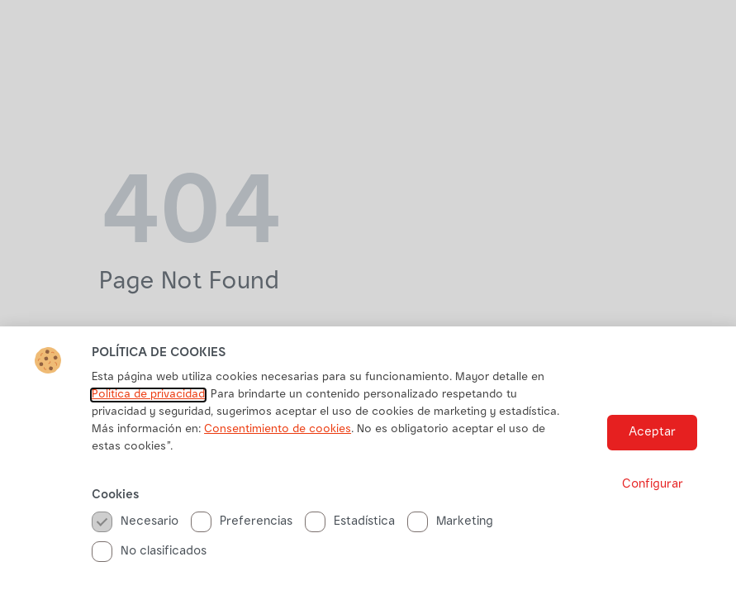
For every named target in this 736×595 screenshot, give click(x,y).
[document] (368, 297)
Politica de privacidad (148, 395)
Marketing (450, 522)
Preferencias (241, 522)
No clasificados (149, 551)
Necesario (135, 522)
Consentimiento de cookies (277, 430)
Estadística (350, 522)
